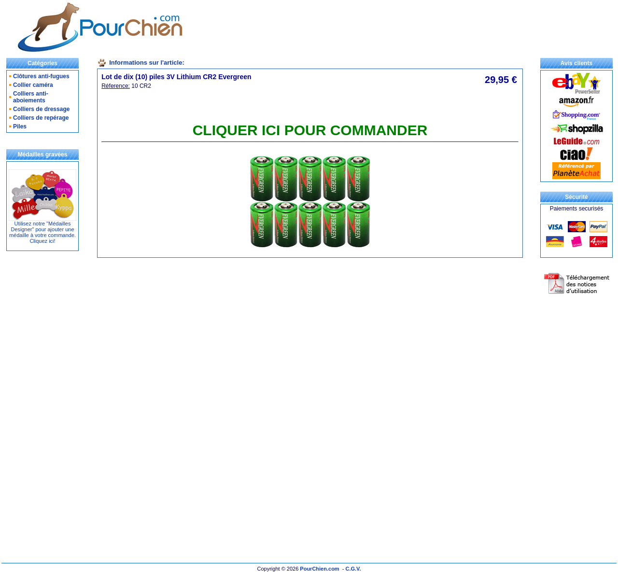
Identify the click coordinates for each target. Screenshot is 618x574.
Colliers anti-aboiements (30, 97)
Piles (20, 126)
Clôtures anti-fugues (41, 76)
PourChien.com (319, 569)
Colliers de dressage (41, 109)
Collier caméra (33, 85)
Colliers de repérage (41, 117)
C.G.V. (353, 569)
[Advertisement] (385, 27)
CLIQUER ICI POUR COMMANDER (310, 130)
